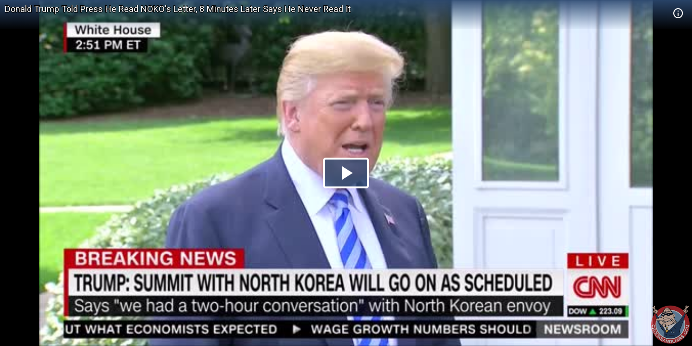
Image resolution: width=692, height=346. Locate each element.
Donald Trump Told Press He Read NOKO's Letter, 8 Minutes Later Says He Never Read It (178, 9)
